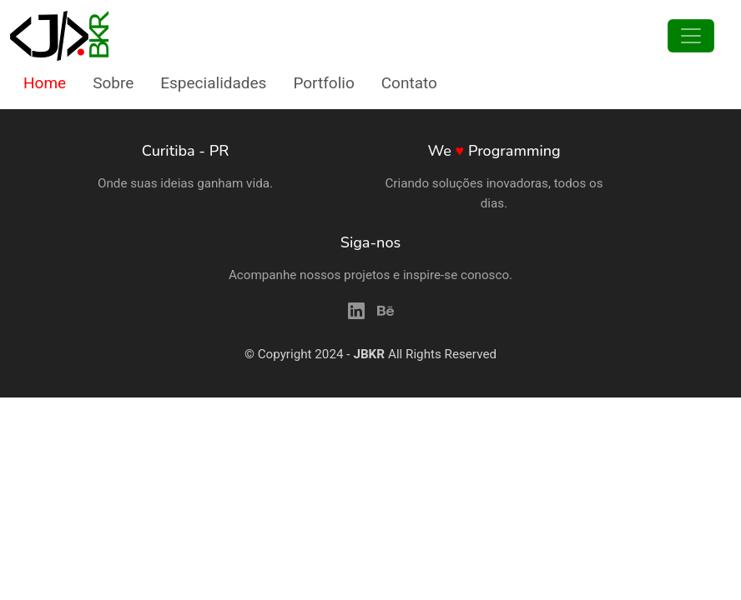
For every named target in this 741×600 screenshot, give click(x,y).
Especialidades (213, 82)
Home (44, 82)
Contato (409, 82)
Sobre (113, 82)
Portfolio (323, 82)
